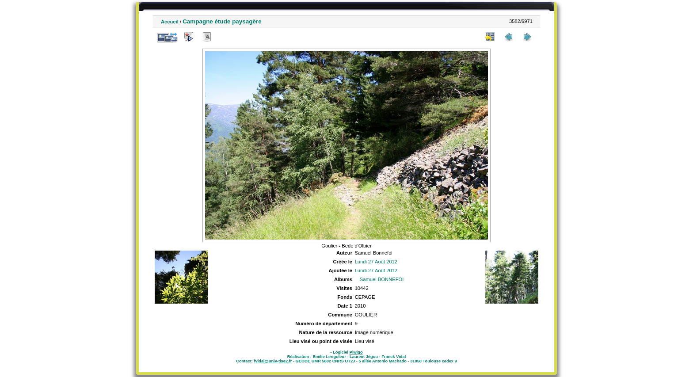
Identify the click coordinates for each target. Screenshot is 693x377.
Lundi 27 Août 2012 (376, 261)
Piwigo (356, 352)
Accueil (170, 21)
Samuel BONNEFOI (382, 279)
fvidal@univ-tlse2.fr (273, 361)
